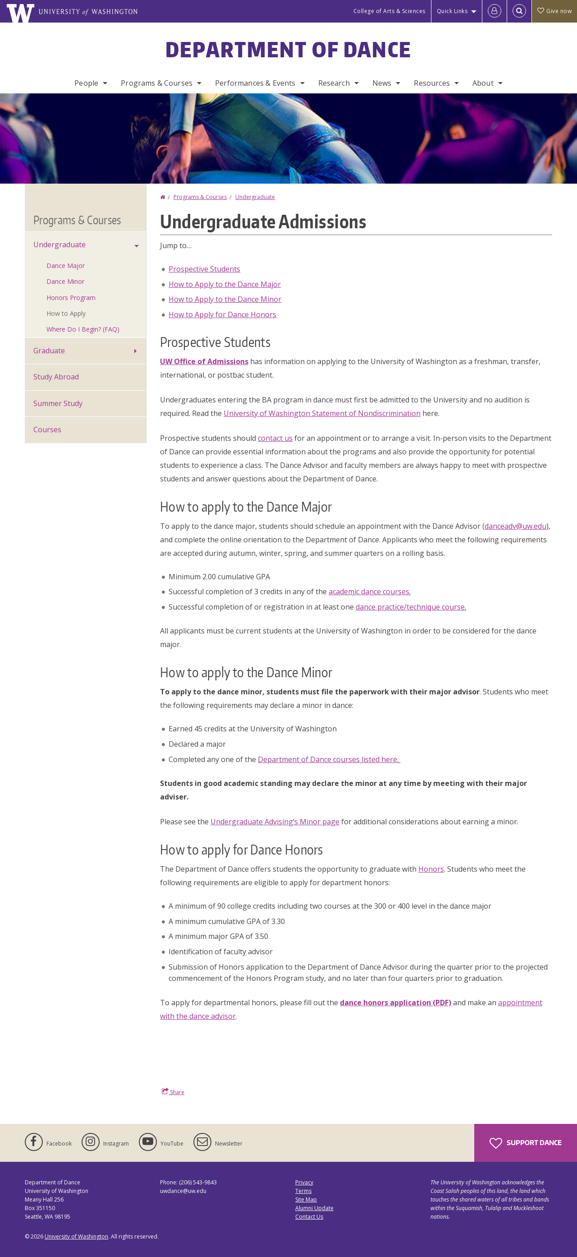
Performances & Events (255, 83)
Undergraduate (255, 197)
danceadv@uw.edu (515, 526)
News (382, 83)
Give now (554, 11)
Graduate (49, 351)
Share (173, 1092)
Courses (47, 429)
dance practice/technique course (410, 607)
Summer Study (57, 403)
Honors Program (71, 297)
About (483, 83)
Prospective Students (204, 269)
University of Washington (76, 1236)
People (86, 83)
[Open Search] (519, 11)
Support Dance (526, 1143)
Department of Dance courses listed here (327, 759)
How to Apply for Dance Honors (222, 314)
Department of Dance (288, 49)
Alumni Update (314, 1208)
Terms (303, 1191)
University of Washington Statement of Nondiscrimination (322, 413)
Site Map (306, 1199)
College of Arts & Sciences (389, 11)
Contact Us (309, 1216)
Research (334, 83)
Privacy (304, 1182)
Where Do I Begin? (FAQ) (82, 329)
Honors (431, 869)
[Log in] (494, 11)
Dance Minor (65, 281)
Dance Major (65, 265)
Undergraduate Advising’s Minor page (275, 822)
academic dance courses (369, 591)
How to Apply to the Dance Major (225, 284)
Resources (431, 83)
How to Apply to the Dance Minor (225, 299)
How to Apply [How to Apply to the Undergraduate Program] (66, 313)
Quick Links (452, 11)
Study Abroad (56, 377)
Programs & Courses (156, 83)
